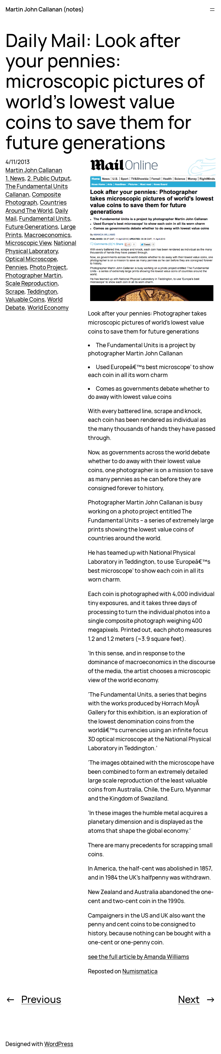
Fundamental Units (44, 218)
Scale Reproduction (31, 283)
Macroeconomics (47, 235)
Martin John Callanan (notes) (44, 9)
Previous (41, 999)
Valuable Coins (25, 299)
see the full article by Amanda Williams (138, 956)
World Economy (48, 307)
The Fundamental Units (36, 186)
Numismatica (140, 971)
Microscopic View (28, 243)
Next (189, 999)
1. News (15, 178)
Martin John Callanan (33, 170)
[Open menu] (212, 9)
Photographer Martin (33, 275)
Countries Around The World (36, 206)
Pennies (16, 267)
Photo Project (48, 267)
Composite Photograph (33, 198)
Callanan (17, 194)
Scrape (14, 291)
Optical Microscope (31, 259)
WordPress (58, 1044)
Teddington (42, 291)
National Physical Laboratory (40, 247)
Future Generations (31, 226)
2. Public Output (48, 178)
